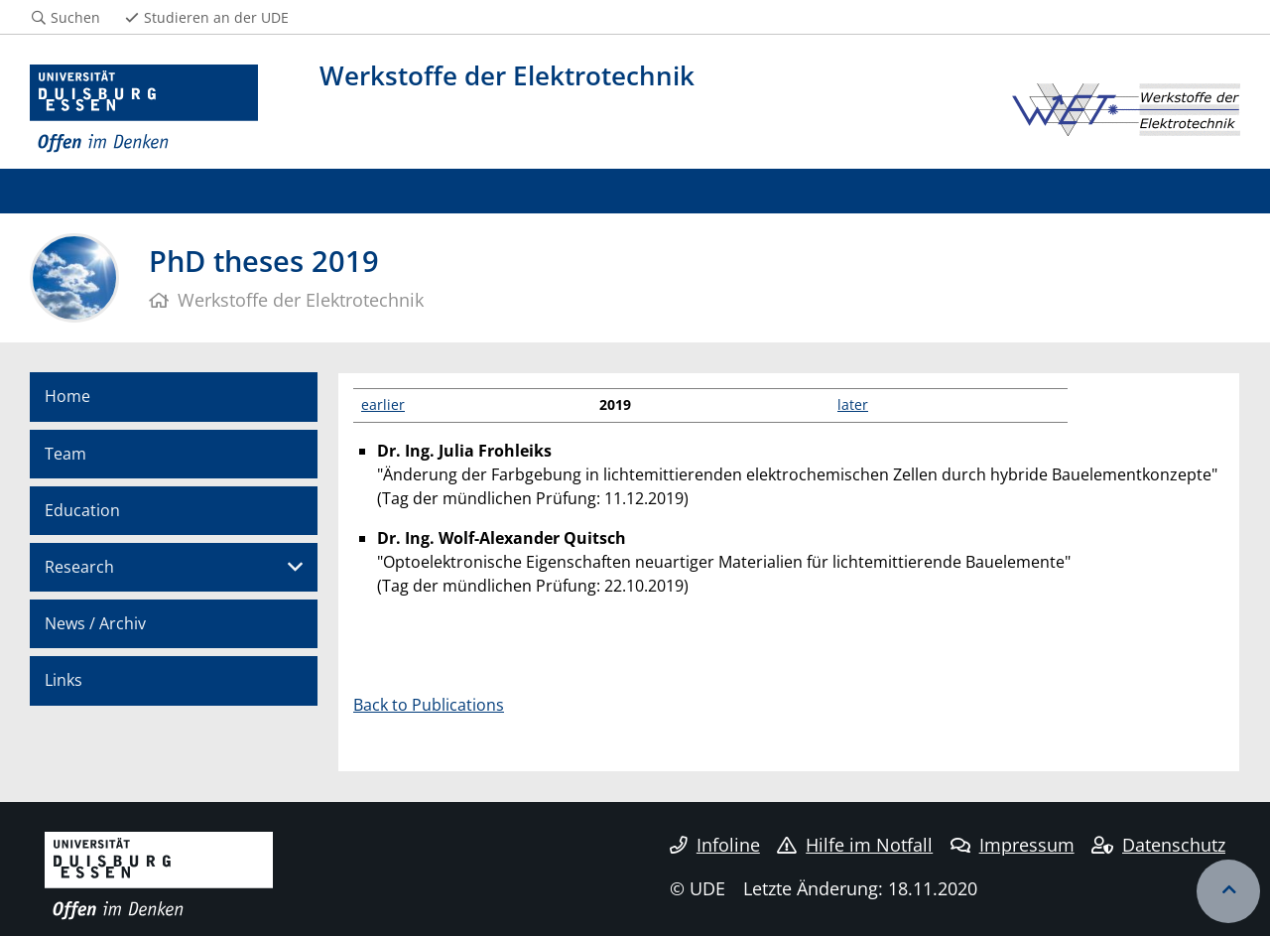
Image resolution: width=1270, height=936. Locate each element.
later (852, 404)
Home (67, 396)
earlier (383, 404)
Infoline (715, 845)
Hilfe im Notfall (855, 845)
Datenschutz (1158, 845)
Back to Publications (428, 705)
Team (65, 454)
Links (63, 680)
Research (79, 567)
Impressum (1013, 845)
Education (82, 510)
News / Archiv (95, 623)
